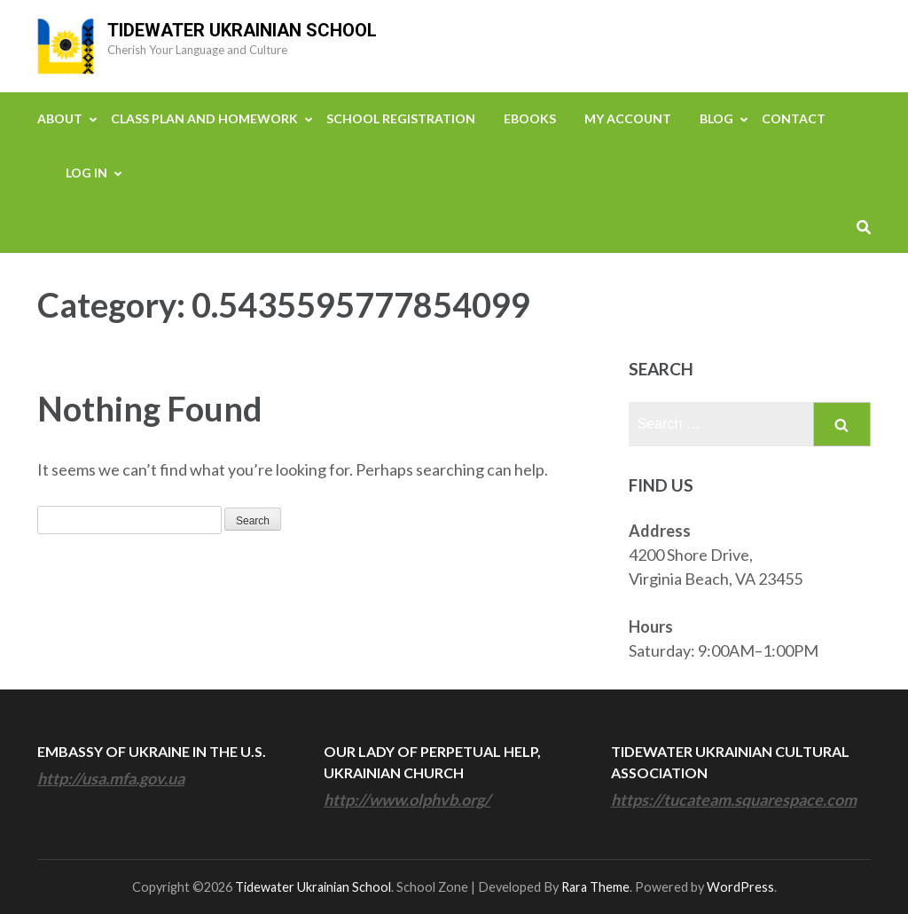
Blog (716, 118)
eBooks (530, 118)
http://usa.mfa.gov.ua (110, 778)
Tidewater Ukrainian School (242, 30)
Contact (794, 118)
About (59, 118)
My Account (627, 118)
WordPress (740, 886)
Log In (86, 172)
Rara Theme (595, 886)
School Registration (400, 118)
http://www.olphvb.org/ (407, 799)
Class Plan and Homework (204, 118)
